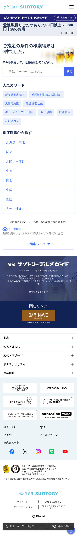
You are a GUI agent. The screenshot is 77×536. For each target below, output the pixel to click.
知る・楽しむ (11, 346)
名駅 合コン (12, 121)
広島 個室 (64, 112)
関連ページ (40, 244)
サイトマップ (25, 270)
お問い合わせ (11, 427)
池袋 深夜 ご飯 (34, 103)
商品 (6, 337)
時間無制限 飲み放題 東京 (47, 94)
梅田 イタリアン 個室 (19, 112)
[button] (38, 142)
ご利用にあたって (53, 501)
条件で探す (64, 526)
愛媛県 (17, 229)
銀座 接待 (46, 112)
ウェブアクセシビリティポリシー (53, 507)
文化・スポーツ (13, 355)
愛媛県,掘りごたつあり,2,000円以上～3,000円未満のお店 (38, 27)
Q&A (42, 427)
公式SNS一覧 (11, 442)
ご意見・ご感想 (40, 270)
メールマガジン (49, 434)
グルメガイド (5, 229)
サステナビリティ (14, 364)
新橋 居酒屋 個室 (15, 94)
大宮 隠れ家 (12, 103)
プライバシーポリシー (24, 507)
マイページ (9, 434)
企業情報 (8, 373)
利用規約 (54, 270)
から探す (64, 17)
